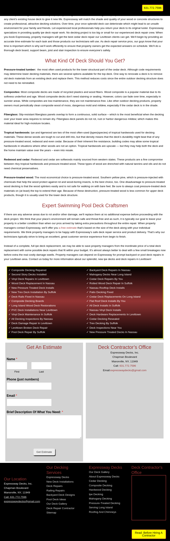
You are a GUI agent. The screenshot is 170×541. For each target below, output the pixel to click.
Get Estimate (44, 451)
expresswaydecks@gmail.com (128, 370)
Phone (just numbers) (23, 379)
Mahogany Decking (100, 498)
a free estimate (68, 227)
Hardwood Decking (100, 489)
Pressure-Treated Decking (104, 503)
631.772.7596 (128, 365)
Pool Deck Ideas (56, 499)
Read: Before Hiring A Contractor (149, 534)
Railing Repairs (56, 490)
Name (12, 359)
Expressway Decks (58, 477)
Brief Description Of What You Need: (35, 412)
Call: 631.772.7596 (15, 497)
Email (12, 395)
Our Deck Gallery (57, 503)
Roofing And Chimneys (102, 511)
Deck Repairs (55, 486)
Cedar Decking (98, 480)
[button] (152, 8)
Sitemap (51, 512)
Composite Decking (100, 485)
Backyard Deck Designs (61, 494)
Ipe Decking (96, 494)
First (16, 371)
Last (41, 371)
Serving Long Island (101, 507)
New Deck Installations (60, 481)
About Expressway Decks (104, 476)
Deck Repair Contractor (61, 508)
